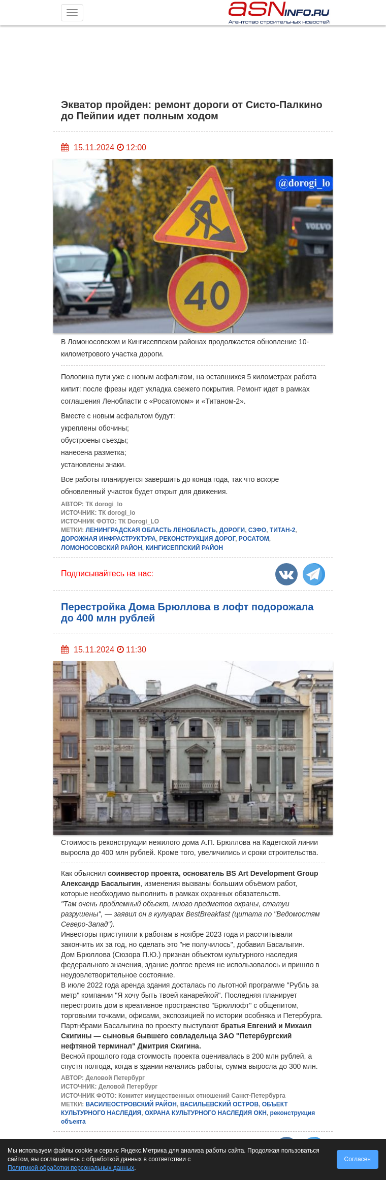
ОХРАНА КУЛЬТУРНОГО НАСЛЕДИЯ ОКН (206, 1113)
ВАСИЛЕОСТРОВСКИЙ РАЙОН (131, 1104)
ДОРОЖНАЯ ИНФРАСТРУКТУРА (108, 538)
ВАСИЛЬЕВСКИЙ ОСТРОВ (219, 1104)
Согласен (357, 1159)
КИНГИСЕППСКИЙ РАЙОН (184, 547)
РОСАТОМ (254, 538)
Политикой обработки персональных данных (71, 1167)
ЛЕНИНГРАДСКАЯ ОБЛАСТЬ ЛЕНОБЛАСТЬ (151, 530)
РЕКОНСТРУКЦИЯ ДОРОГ (197, 538)
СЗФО (257, 530)
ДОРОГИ (232, 530)
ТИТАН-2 (283, 530)
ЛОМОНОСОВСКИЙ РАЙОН (101, 547)
